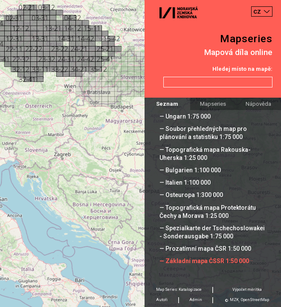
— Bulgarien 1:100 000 (190, 170)
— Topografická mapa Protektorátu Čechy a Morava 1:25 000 (207, 211)
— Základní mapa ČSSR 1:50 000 (204, 261)
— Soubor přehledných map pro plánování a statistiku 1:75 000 (203, 132)
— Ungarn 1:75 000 (185, 116)
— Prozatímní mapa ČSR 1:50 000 (205, 248)
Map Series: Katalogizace (179, 289)
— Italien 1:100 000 (185, 182)
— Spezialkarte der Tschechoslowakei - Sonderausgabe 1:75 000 (212, 232)
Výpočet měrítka (247, 289)
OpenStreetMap (255, 300)
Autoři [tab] (162, 300)
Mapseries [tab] (213, 104)
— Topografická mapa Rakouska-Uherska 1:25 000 (205, 153)
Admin (195, 300)
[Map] (140, 153)
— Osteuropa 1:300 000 (191, 194)
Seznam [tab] (167, 104)
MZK (234, 300)
